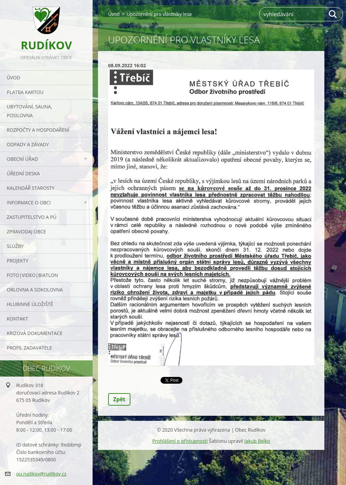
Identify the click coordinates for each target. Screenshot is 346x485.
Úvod (13, 77)
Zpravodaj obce (26, 231)
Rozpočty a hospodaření (38, 130)
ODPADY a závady (28, 144)
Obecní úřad (22, 159)
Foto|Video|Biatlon (32, 275)
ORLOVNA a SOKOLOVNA (35, 289)
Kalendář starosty (30, 188)
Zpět (119, 399)
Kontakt (17, 318)
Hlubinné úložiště (30, 304)
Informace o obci (29, 202)
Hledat (333, 14)
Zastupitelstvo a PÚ (31, 217)
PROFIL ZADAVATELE (29, 347)
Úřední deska (23, 173)
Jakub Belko (257, 441)
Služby (15, 246)
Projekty (17, 260)
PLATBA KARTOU (25, 92)
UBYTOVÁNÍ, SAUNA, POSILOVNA (29, 111)
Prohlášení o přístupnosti (180, 441)
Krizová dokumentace (35, 333)
